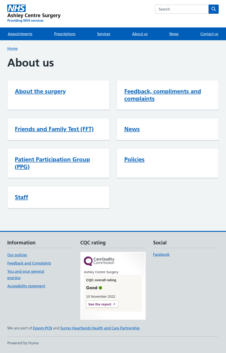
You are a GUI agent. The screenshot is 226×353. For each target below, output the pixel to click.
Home (12, 48)
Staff (21, 197)
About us (140, 34)
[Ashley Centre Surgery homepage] (34, 14)
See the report (99, 304)
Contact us (209, 34)
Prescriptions (64, 34)
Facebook (161, 254)
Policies (134, 159)
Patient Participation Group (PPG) (52, 163)
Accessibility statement (26, 286)
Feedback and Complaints (29, 263)
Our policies (17, 255)
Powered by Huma (23, 343)
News (173, 34)
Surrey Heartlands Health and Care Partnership (100, 328)
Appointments (20, 34)
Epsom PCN (42, 328)
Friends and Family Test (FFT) (54, 129)
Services (103, 34)
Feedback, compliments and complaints (162, 95)
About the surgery (40, 91)
